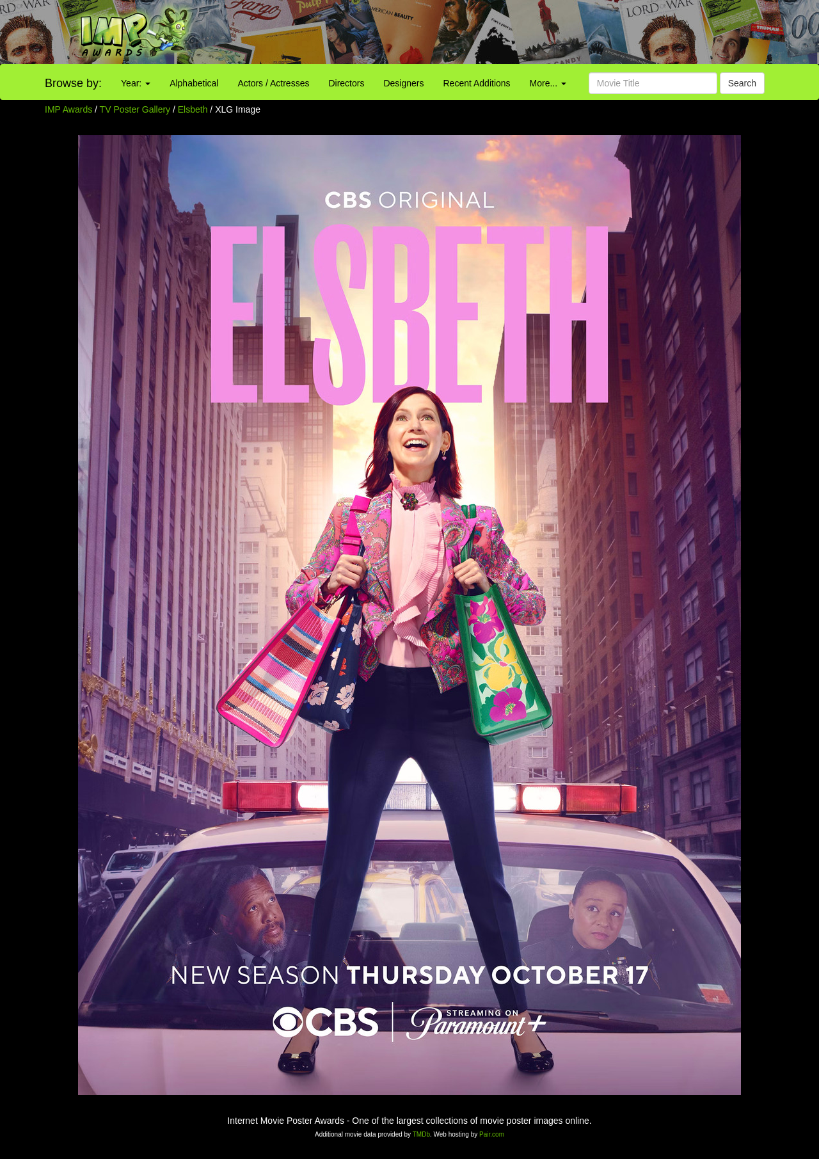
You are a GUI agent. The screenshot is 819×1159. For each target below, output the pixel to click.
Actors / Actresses (273, 83)
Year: (135, 83)
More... (548, 83)
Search (742, 83)
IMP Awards (68, 109)
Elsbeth (194, 109)
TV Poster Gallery (135, 109)
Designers (403, 83)
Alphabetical (194, 83)
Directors (346, 83)
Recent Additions (477, 83)
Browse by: (73, 83)
